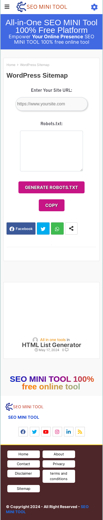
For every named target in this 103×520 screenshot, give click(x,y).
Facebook (24, 228)
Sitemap (23, 488)
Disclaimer (23, 473)
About (59, 454)
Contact (23, 464)
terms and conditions (58, 476)
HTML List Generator (51, 345)
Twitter (43, 228)
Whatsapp (57, 228)
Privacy (59, 464)
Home (11, 65)
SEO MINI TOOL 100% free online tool (52, 382)
